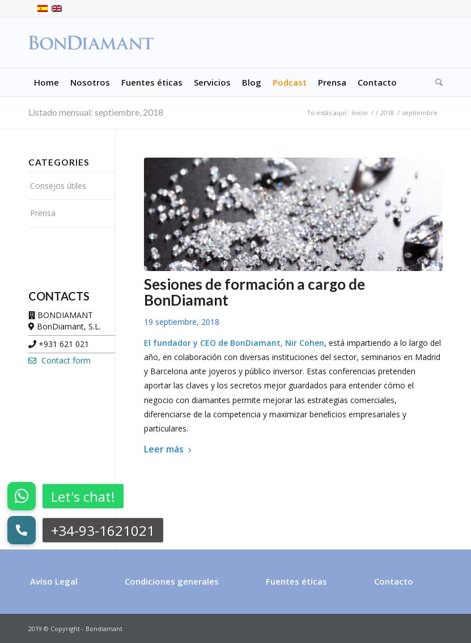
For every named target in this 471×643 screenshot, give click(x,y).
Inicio (359, 112)
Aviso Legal (54, 581)
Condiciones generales (172, 581)
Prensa (43, 213)
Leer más (170, 449)
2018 (387, 112)
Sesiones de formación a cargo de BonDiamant (254, 292)
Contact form (59, 360)
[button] (21, 530)
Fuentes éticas (296, 581)
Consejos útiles (58, 185)
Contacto (393, 581)
